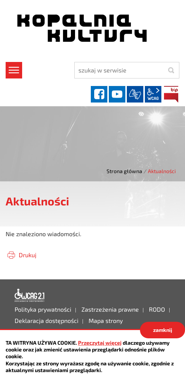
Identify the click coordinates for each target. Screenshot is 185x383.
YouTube (117, 94)
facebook (99, 94)
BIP (171, 94)
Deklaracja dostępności (29, 295)
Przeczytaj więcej (100, 342)
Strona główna (124, 171)
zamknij (162, 330)
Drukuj (27, 254)
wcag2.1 (153, 94)
